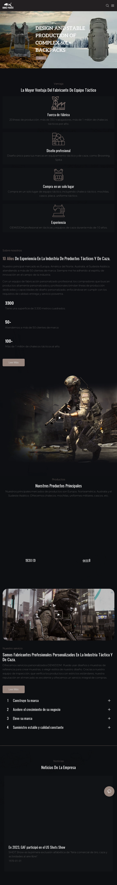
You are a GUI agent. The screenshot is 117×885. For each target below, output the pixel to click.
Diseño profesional (59, 150)
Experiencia (58, 222)
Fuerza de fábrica (58, 115)
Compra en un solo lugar (58, 186)
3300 (9, 303)
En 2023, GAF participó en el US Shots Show (37, 847)
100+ (9, 341)
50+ (8, 322)
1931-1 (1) (31, 560)
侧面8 (86, 560)
